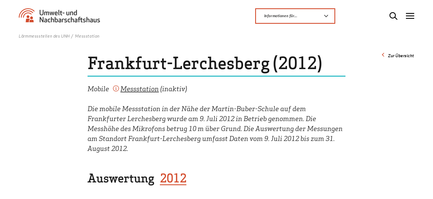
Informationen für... (299, 16)
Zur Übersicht (401, 55)
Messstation (139, 88)
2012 (173, 178)
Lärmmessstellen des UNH (44, 35)
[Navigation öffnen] (410, 16)
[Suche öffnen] (393, 16)
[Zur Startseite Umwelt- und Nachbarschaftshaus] (61, 18)
